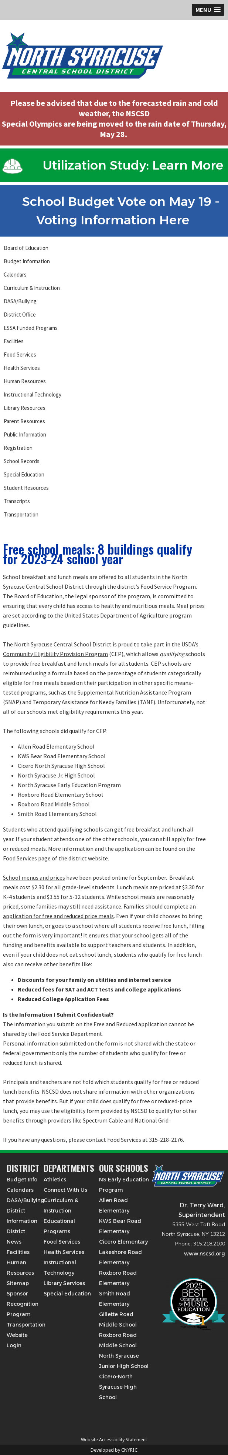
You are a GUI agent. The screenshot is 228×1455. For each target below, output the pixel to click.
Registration (18, 447)
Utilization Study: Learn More (112, 165)
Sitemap (18, 1283)
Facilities (14, 341)
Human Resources (25, 381)
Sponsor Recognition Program (22, 1304)
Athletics (55, 1179)
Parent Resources (24, 421)
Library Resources (24, 407)
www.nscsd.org (204, 1253)
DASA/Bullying (20, 301)
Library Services (64, 1283)
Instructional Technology (32, 394)
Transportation (21, 514)
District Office (20, 314)
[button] (208, 10)
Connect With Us (65, 1190)
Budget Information (27, 261)
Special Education (24, 474)
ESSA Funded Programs (31, 327)
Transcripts (17, 501)
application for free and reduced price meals (58, 916)
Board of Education (26, 247)
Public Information (25, 434)
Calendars (15, 274)
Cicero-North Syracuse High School (118, 1387)
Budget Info (22, 1179)
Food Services (20, 354)
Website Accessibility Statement (114, 1439)
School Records (22, 461)
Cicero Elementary (123, 1241)
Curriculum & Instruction (32, 287)
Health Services (22, 367)
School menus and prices (34, 877)
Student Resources (26, 487)
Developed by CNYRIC (114, 1450)
